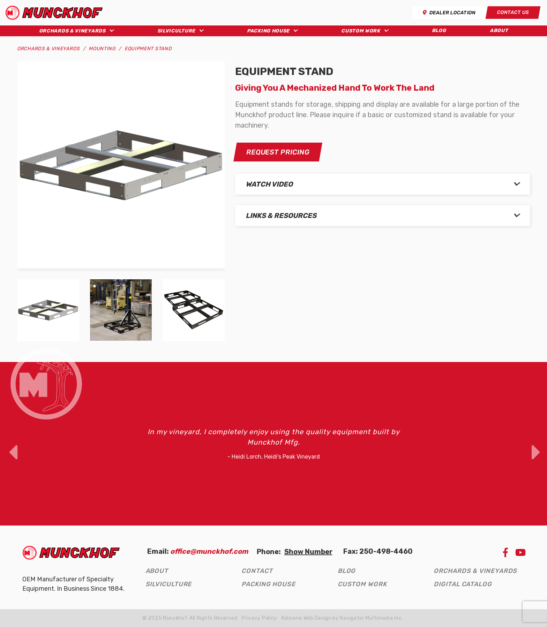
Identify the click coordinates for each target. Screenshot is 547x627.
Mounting (102, 49)
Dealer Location (449, 13)
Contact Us (512, 12)
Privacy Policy (259, 618)
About (499, 30)
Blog (439, 30)
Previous (11, 443)
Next (535, 443)
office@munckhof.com (209, 551)
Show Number (308, 552)
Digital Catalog (463, 584)
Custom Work (360, 31)
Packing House (268, 31)
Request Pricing (278, 152)
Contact (256, 571)
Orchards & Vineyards (72, 31)
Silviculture (176, 31)
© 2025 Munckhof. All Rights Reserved (189, 618)
